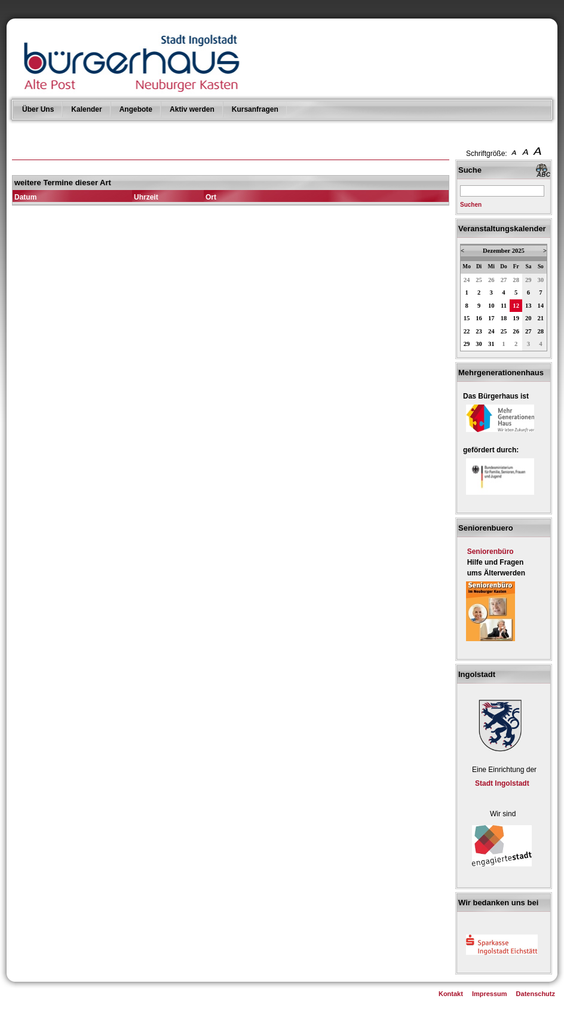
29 (528, 280)
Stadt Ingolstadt (502, 783)
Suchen (471, 204)
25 (479, 280)
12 (516, 305)
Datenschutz (535, 993)
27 (504, 280)
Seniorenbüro (490, 551)
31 (491, 344)
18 (504, 318)
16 (479, 318)
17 (491, 318)
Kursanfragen (255, 109)
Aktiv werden (192, 109)
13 (528, 305)
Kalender (86, 109)
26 (491, 280)
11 (504, 305)
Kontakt (451, 993)
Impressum (489, 993)
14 (541, 305)
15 (467, 318)
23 (479, 331)
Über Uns (38, 109)
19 (516, 318)
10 (491, 305)
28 (516, 280)
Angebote (135, 109)
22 (467, 331)
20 (528, 318)
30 (541, 280)
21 (541, 318)
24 (467, 280)
